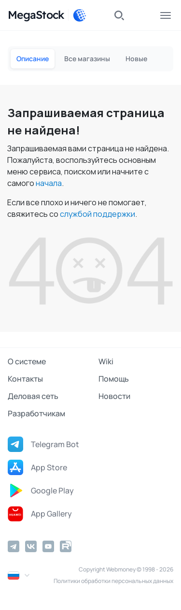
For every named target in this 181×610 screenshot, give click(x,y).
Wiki (105, 361)
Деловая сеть (33, 396)
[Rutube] (65, 546)
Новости (114, 396)
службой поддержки (97, 214)
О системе (27, 361)
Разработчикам (36, 413)
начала (49, 183)
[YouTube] (48, 546)
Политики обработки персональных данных (113, 581)
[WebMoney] (79, 15)
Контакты (25, 378)
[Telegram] (13, 546)
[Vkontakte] (31, 546)
